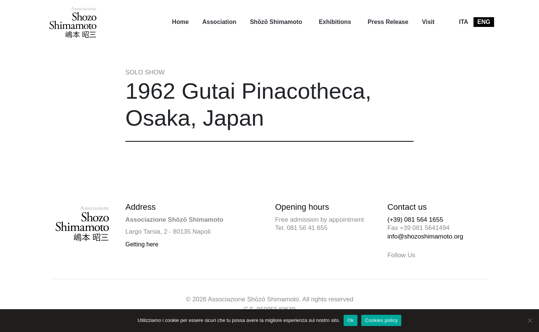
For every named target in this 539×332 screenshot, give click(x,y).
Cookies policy (381, 320)
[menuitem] (180, 22)
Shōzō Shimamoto (276, 22)
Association (219, 22)
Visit (428, 22)
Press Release (388, 22)
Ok (350, 320)
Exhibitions (335, 22)
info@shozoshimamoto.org (425, 236)
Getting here (141, 244)
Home (180, 22)
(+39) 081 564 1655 (415, 219)
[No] (529, 320)
